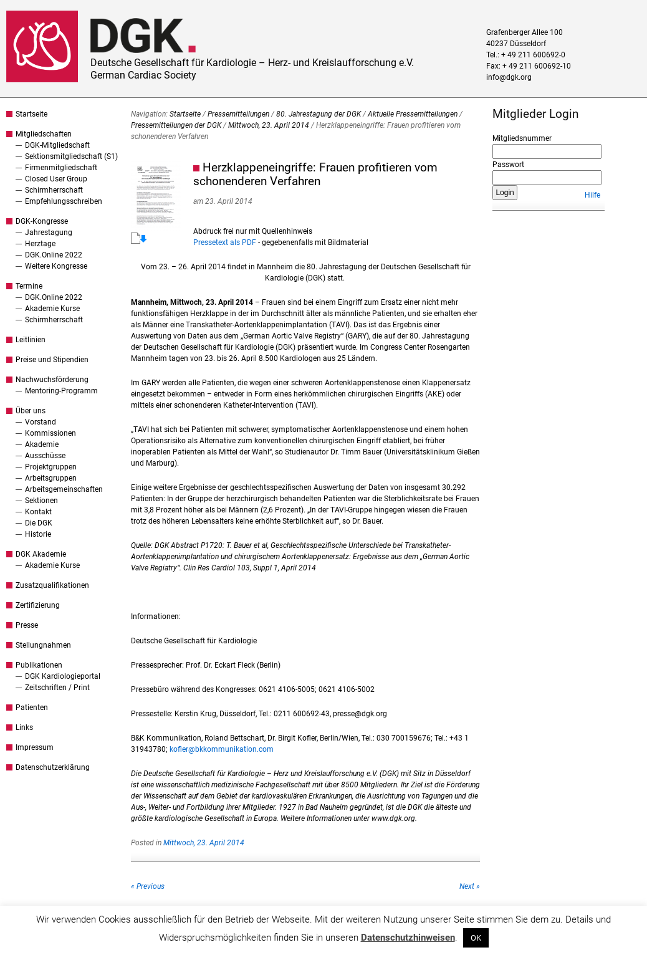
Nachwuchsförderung (52, 379)
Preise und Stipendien (52, 359)
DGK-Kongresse (42, 221)
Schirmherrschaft (54, 190)
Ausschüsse (45, 455)
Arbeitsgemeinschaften (64, 489)
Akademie (42, 444)
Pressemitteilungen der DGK (176, 125)
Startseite (31, 114)
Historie (38, 534)
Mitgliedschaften (44, 134)
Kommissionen (50, 433)
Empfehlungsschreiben (63, 201)
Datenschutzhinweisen (408, 937)
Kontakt (38, 511)
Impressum (35, 747)
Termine (29, 286)
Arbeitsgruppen (51, 478)
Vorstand (40, 422)
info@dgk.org (509, 77)
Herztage (40, 243)
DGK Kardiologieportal (62, 676)
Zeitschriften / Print (57, 687)
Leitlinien (31, 339)
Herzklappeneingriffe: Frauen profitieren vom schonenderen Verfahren (315, 174)
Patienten (32, 707)
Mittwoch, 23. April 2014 (268, 125)
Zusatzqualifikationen (52, 585)
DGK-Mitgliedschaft (57, 145)
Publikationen (39, 665)
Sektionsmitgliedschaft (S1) (71, 156)
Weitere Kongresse (56, 266)
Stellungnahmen (43, 645)
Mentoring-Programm (61, 390)
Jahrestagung (48, 232)
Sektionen (41, 500)
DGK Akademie (41, 554)
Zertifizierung (38, 605)
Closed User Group (56, 179)
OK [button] (476, 938)
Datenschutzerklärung (53, 767)
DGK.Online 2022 (53, 255)
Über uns (31, 410)
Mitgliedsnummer (522, 138)
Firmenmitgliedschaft (61, 167)
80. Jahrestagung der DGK (318, 114)
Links (24, 727)
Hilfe (592, 195)
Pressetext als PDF (224, 242)
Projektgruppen (51, 467)
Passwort (508, 164)
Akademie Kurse (52, 308)
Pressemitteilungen (238, 114)
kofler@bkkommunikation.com (222, 749)
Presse (27, 625)
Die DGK (38, 523)
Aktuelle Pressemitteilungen (413, 114)
